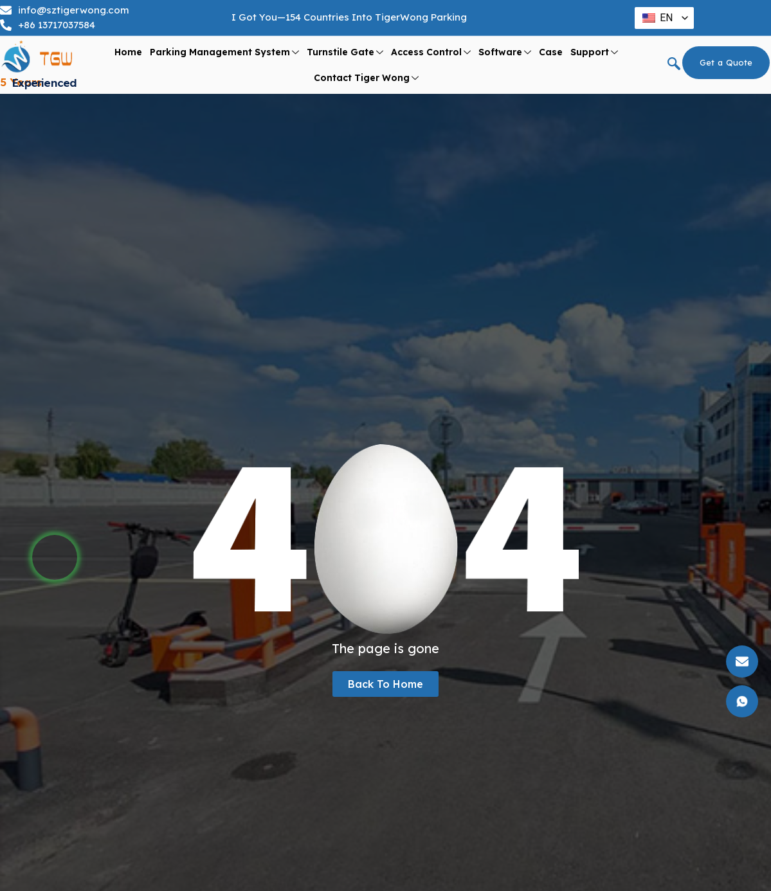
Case (551, 52)
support (594, 52)
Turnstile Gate (345, 52)
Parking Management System (224, 52)
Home (128, 52)
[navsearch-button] (674, 65)
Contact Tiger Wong (366, 78)
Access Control (431, 52)
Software (504, 52)
